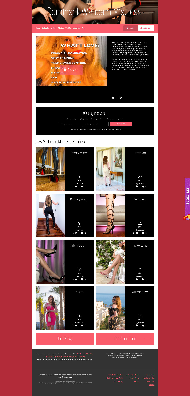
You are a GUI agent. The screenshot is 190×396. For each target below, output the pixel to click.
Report (136, 381)
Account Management (116, 374)
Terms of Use (149, 374)
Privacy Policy (134, 378)
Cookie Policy (118, 381)
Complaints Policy (148, 378)
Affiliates (151, 385)
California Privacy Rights (115, 378)
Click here (80, 354)
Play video (71, 70)
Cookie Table (150, 381)
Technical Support (133, 374)
